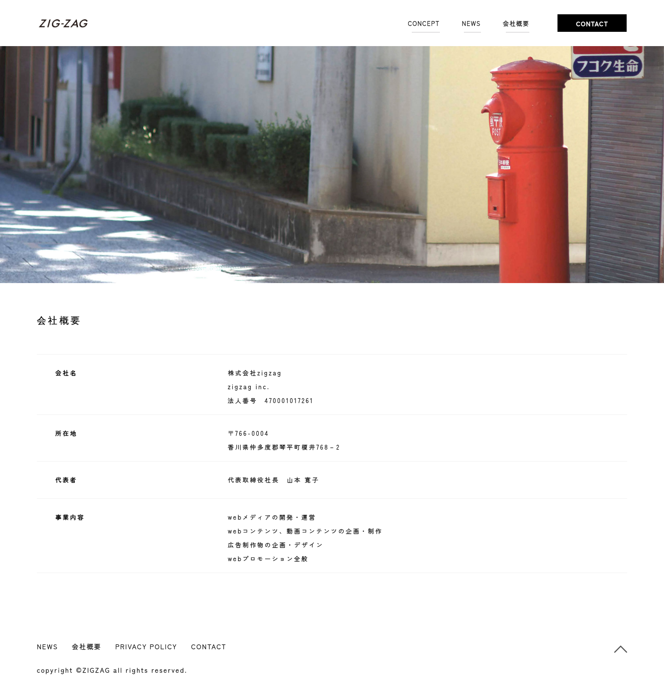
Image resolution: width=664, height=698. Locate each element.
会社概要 (516, 23)
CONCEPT (424, 23)
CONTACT (208, 646)
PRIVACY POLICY (146, 646)
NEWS (471, 23)
